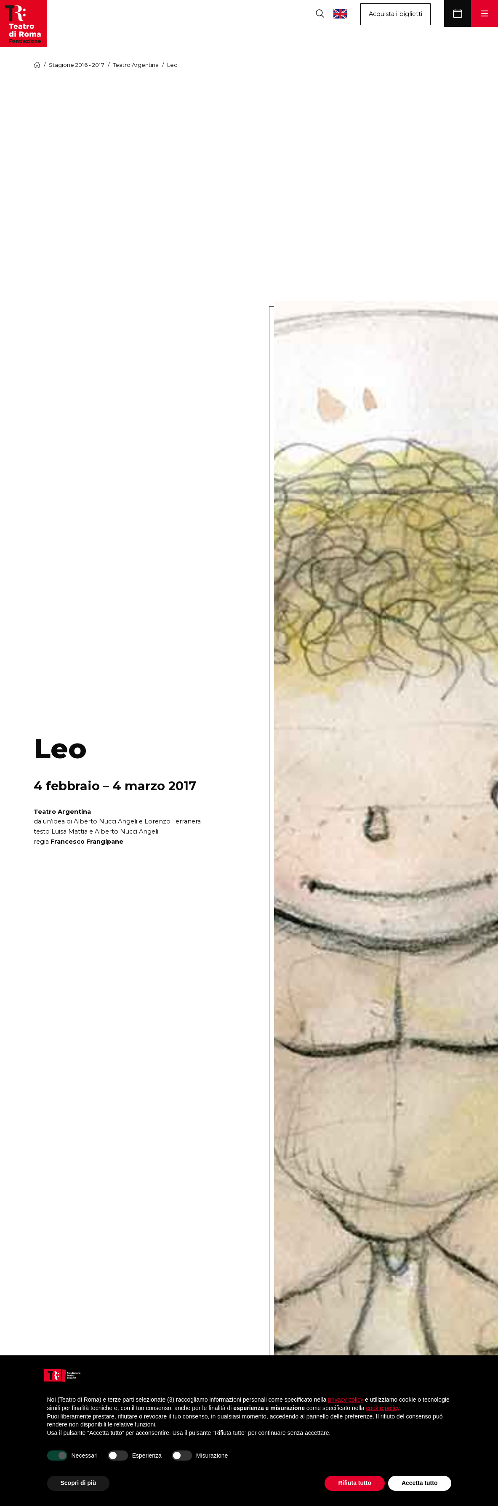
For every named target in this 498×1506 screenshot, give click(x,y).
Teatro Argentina (136, 64)
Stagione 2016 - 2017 (76, 64)
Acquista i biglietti (395, 14)
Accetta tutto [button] (420, 1482)
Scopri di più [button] (78, 1482)
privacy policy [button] (345, 1399)
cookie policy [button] (382, 1408)
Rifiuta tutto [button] (354, 1482)
